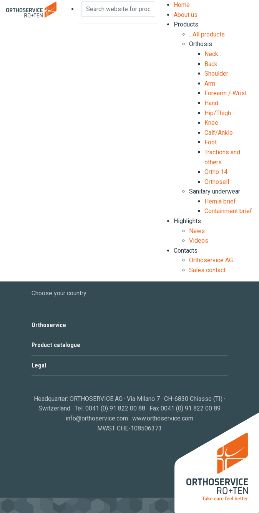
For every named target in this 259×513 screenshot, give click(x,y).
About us (186, 14)
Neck (211, 54)
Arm (209, 83)
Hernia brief (220, 201)
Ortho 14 (215, 171)
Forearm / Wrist (225, 93)
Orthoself (217, 181)
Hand (211, 103)
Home (182, 4)
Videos (198, 240)
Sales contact (207, 270)
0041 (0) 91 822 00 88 (115, 408)
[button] (129, 325)
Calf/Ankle (218, 132)
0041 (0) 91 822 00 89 (191, 408)
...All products (207, 34)
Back (210, 64)
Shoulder (216, 73)
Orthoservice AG (211, 260)
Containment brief (228, 211)
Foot (210, 142)
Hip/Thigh (217, 113)
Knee (211, 122)
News (197, 231)
